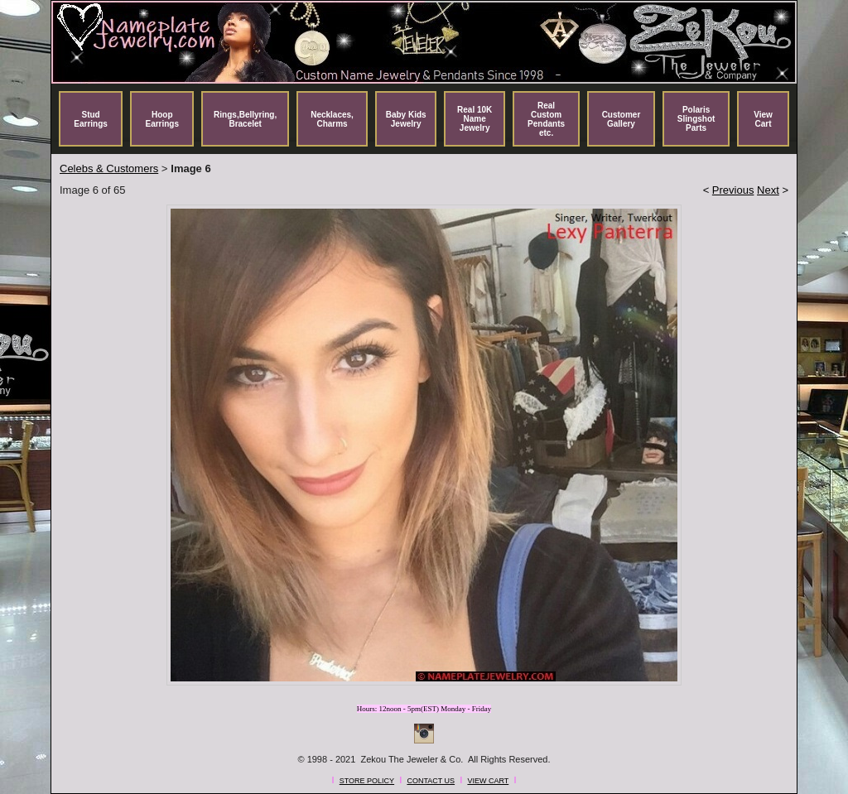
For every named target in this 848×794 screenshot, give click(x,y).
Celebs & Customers (109, 168)
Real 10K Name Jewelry (474, 118)
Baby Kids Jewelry (406, 119)
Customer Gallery (621, 119)
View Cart (763, 119)
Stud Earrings (91, 119)
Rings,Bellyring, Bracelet (245, 119)
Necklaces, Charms (332, 119)
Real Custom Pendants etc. (546, 119)
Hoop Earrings (162, 119)
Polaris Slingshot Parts (696, 118)
